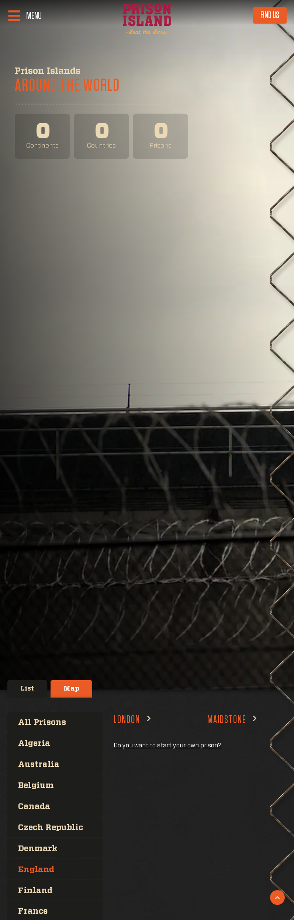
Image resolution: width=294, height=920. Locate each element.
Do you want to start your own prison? (167, 745)
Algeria (34, 743)
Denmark (38, 848)
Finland (35, 889)
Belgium (36, 785)
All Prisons (42, 722)
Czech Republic (52, 827)
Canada (34, 806)
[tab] (27, 689)
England (36, 868)
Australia (39, 764)
